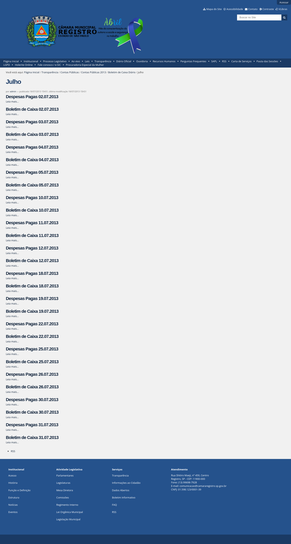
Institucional (31, 61)
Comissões (62, 497)
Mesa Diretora (64, 490)
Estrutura (13, 497)
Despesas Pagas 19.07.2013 (32, 298)
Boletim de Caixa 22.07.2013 (32, 336)
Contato (253, 9)
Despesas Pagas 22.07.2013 (32, 323)
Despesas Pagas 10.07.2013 (32, 197)
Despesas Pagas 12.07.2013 (32, 248)
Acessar (283, 2)
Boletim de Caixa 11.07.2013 (32, 235)
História (12, 483)
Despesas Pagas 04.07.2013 (32, 147)
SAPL (214, 61)
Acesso (12, 475)
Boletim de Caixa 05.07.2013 (32, 185)
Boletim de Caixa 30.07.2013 (32, 412)
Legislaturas (63, 483)
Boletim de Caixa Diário (121, 72)
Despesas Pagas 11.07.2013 (32, 222)
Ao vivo (76, 61)
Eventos (12, 512)
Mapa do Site (214, 9)
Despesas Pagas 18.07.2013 (32, 273)
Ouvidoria (142, 61)
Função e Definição (19, 490)
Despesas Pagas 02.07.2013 (32, 96)
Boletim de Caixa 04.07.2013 (32, 159)
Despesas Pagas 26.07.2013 (32, 374)
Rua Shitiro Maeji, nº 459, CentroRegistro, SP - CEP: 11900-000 (190, 477)
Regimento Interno (67, 505)
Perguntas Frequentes (193, 61)
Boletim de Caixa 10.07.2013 (32, 210)
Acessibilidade (234, 9)
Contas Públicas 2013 (93, 72)
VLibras (283, 9)
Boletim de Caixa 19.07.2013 (32, 311)
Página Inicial (11, 61)
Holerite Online (24, 65)
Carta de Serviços (241, 61)
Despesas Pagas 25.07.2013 (32, 349)
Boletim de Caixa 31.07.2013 (32, 437)
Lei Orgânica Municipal (69, 512)
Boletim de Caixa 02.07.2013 (32, 109)
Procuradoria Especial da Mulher (85, 65)
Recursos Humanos (164, 61)
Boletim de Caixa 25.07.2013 (32, 361)
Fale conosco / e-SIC (49, 65)
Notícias (13, 505)
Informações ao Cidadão (126, 483)
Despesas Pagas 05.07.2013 (32, 172)
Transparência (103, 61)
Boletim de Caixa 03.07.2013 (32, 134)
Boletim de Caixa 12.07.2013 (32, 260)
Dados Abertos (120, 490)
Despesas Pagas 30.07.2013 (32, 399)
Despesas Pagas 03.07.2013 (32, 121)
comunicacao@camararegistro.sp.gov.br (203, 486)
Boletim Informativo (123, 497)
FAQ (114, 505)
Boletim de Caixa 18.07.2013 (32, 285)
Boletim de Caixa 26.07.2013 (32, 386)
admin (13, 91)
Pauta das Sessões (267, 61)
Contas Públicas (69, 72)
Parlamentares (64, 475)
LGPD (7, 65)
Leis (87, 61)
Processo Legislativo (55, 61)
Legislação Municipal (68, 519)
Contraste (268, 9)
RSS (224, 61)
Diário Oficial (123, 61)
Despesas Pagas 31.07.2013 (32, 424)
